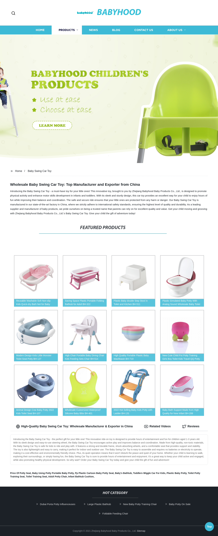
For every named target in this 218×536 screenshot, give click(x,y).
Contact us (143, 30)
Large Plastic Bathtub (103, 504)
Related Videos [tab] (157, 426)
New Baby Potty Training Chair (143, 504)
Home (40, 30)
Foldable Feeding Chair (119, 513)
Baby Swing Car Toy (39, 171)
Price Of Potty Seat (20, 473)
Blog (116, 30)
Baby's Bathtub (123, 473)
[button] (13, 13)
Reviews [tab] (190, 426)
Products (67, 30)
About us (174, 30)
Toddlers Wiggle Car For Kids (149, 473)
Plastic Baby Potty (177, 473)
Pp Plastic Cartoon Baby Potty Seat (94, 473)
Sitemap (141, 531)
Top (209, 527)
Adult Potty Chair (57, 476)
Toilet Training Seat (36, 476)
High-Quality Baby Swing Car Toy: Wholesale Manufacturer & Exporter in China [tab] (74, 426)
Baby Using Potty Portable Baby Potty (53, 473)
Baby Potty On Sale (183, 504)
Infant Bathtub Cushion (81, 476)
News (93, 30)
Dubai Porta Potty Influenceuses (61, 504)
